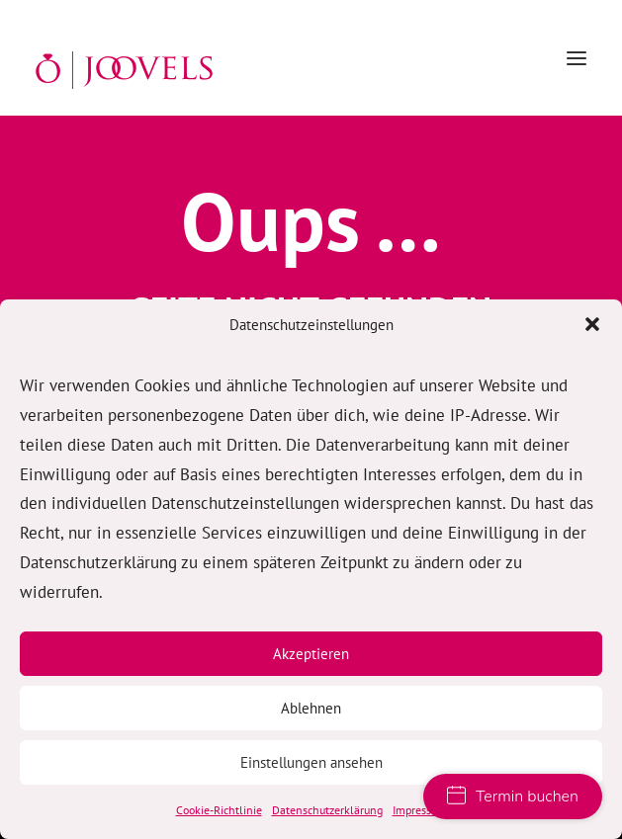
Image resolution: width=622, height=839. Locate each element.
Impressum (420, 809)
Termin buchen (512, 796)
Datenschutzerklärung (327, 809)
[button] (592, 324)
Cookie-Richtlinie (219, 809)
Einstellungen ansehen (311, 762)
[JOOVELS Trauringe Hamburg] (124, 70)
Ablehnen (311, 708)
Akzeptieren (311, 653)
